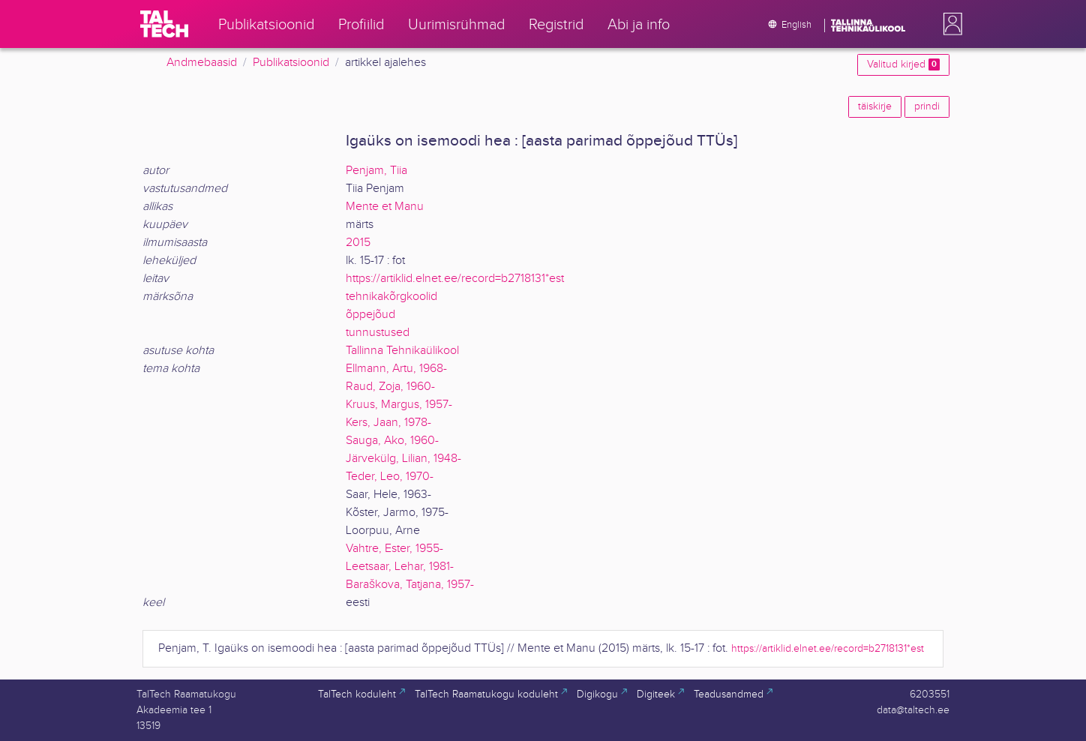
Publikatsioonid (291, 63)
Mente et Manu (385, 207)
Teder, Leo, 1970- (390, 477)
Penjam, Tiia (376, 171)
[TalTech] (164, 24)
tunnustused (378, 333)
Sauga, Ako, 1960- (392, 441)
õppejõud (370, 315)
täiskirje (875, 106)
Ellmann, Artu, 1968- (396, 369)
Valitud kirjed (903, 64)
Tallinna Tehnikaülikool (402, 351)
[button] (949, 24)
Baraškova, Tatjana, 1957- (410, 585)
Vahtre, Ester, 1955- (394, 549)
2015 (358, 243)
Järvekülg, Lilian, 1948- (403, 459)
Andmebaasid (201, 63)
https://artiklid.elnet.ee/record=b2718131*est (455, 279)
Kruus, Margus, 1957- (399, 405)
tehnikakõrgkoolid (391, 297)
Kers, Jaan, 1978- (388, 423)
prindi (927, 106)
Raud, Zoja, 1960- (390, 387)
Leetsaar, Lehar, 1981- (400, 567)
